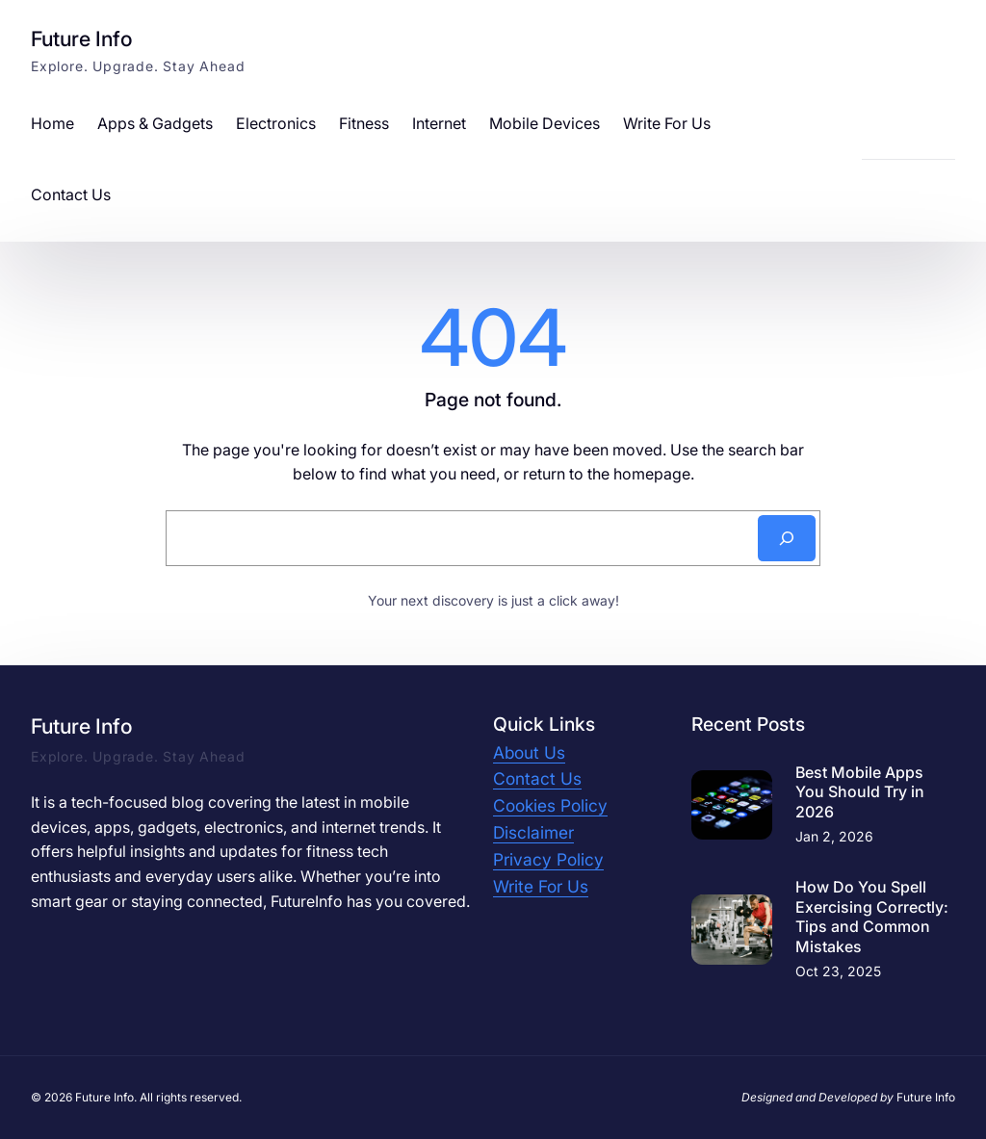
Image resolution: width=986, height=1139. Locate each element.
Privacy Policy (548, 859)
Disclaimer (533, 832)
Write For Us (540, 886)
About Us (529, 752)
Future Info (82, 38)
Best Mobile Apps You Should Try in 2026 (859, 792)
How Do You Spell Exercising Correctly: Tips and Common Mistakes (871, 916)
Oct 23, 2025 (838, 971)
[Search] (787, 538)
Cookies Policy (550, 805)
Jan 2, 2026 (834, 836)
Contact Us (537, 778)
